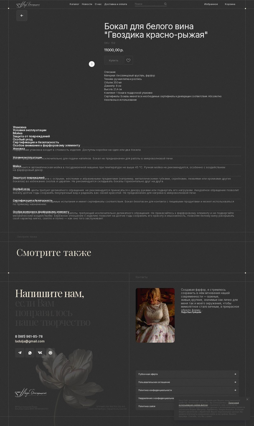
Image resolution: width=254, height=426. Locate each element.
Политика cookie (146, 406)
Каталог (74, 4)
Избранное (211, 4)
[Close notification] (247, 399)
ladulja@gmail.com (30, 341)
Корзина (230, 4)
